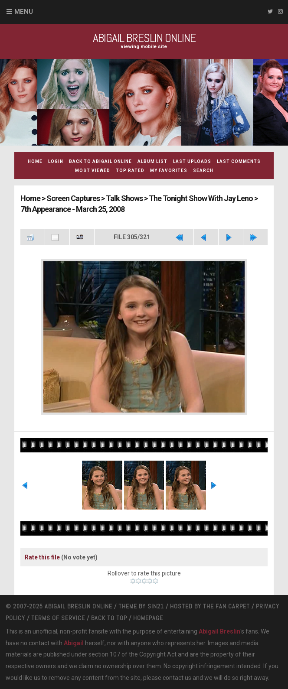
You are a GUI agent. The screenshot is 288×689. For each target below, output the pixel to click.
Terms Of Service (58, 618)
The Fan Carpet (226, 606)
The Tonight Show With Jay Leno (201, 198)
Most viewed (92, 170)
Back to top (109, 618)
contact (173, 677)
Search (203, 170)
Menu (23, 12)
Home (35, 161)
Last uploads (192, 161)
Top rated (130, 170)
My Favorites (168, 170)
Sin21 (155, 606)
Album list (152, 161)
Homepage (148, 618)
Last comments (239, 161)
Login (55, 161)
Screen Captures (73, 198)
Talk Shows (124, 198)
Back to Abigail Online (100, 161)
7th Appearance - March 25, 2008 (72, 209)
